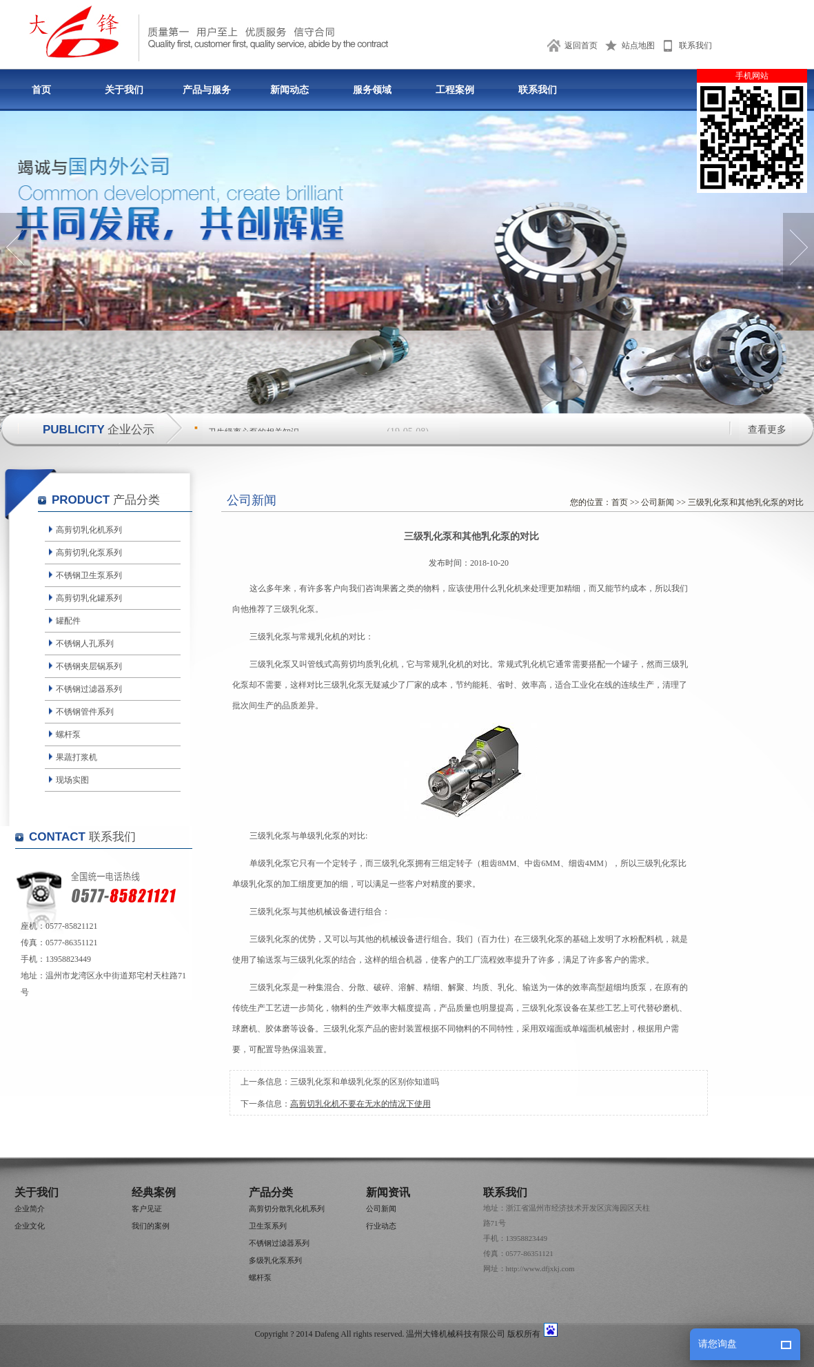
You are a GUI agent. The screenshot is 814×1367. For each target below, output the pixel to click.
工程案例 (455, 90)
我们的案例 (151, 1226)
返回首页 (581, 45)
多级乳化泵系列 (275, 1260)
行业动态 (381, 1226)
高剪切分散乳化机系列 (287, 1208)
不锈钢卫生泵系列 (89, 575)
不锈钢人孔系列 (85, 643)
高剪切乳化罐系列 (89, 598)
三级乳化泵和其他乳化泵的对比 (746, 502)
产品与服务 (207, 90)
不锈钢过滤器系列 (89, 689)
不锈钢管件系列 (85, 712)
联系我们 (695, 45)
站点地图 (638, 45)
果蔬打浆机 (76, 757)
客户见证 (147, 1208)
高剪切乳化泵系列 (89, 552)
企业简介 (29, 1208)
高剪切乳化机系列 (89, 530)
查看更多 (767, 429)
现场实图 (72, 780)
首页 (41, 90)
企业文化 (29, 1226)
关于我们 (124, 90)
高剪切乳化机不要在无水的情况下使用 (360, 1104)
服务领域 (372, 90)
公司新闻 (657, 502)
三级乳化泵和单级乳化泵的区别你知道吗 (364, 1082)
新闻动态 (289, 90)
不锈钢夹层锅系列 (89, 666)
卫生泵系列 (268, 1226)
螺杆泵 (68, 734)
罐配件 (68, 621)
